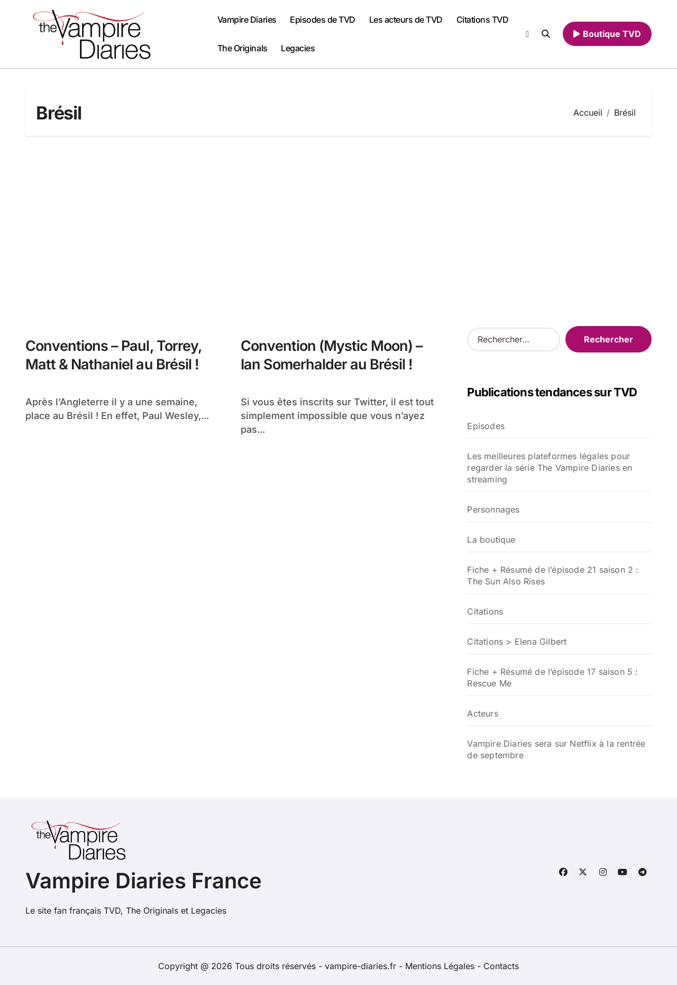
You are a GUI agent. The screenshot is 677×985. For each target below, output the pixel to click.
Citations (485, 611)
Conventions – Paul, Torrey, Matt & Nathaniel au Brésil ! (113, 355)
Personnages (493, 509)
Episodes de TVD (322, 19)
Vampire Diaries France (143, 881)
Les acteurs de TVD (406, 19)
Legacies (298, 48)
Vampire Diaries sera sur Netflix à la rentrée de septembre (556, 749)
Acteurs (482, 713)
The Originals (242, 48)
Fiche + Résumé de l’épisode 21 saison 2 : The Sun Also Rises (552, 575)
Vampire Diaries (247, 19)
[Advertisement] (340, 231)
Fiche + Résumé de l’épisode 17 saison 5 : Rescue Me (552, 677)
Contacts (501, 966)
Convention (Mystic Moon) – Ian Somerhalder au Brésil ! (332, 355)
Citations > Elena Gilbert (516, 641)
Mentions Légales (441, 966)
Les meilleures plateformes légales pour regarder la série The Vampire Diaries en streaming (549, 468)
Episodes (486, 426)
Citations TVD (482, 19)
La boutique (491, 539)
